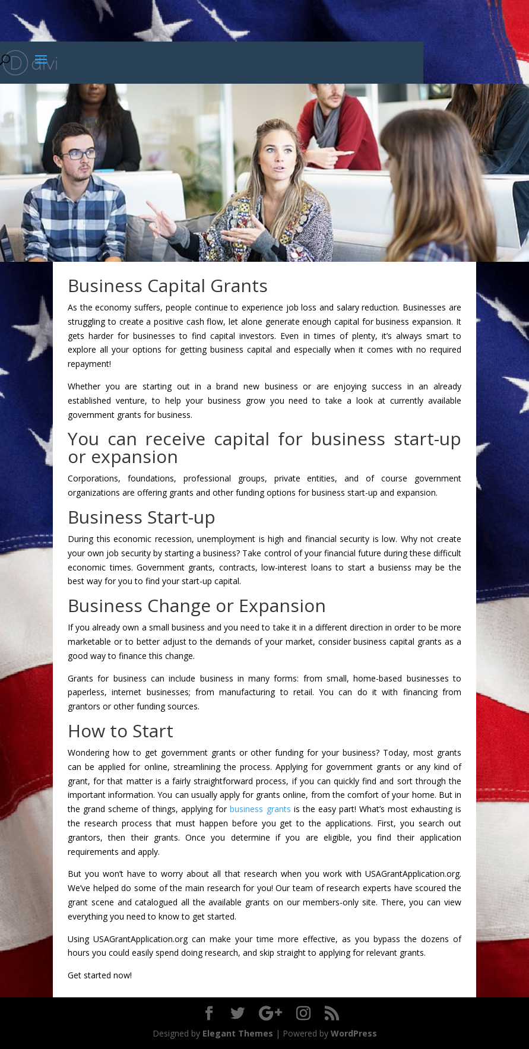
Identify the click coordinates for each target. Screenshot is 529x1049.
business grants (260, 809)
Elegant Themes (237, 1033)
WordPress (354, 1033)
